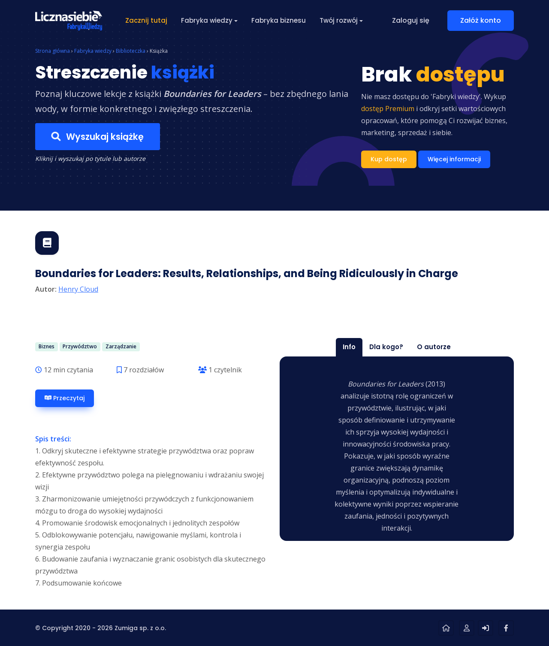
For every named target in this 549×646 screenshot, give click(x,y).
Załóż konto (480, 20)
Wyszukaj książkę (97, 137)
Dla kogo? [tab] (386, 346)
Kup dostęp (389, 159)
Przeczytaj (64, 398)
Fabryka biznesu (278, 20)
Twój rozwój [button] (339, 20)
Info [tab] (349, 346)
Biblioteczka (130, 50)
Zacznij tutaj (146, 20)
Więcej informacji (454, 159)
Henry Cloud (78, 289)
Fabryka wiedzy (93, 50)
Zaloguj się (410, 20)
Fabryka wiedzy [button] (206, 20)
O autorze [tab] (434, 346)
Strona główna (52, 50)
